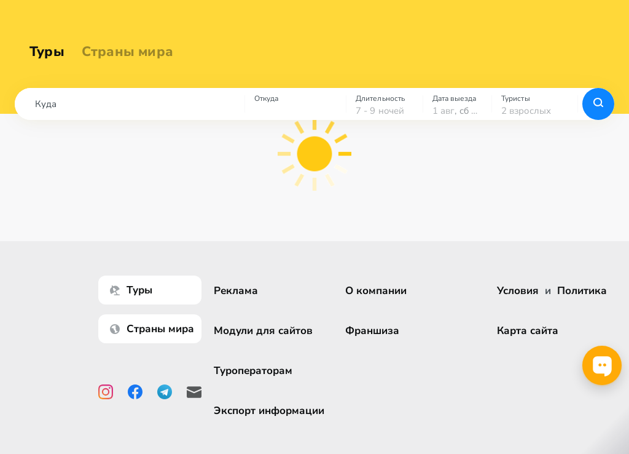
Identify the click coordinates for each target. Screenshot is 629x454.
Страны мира (127, 51)
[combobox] (129, 104)
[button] (129, 104)
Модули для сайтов (263, 331)
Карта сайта (527, 331)
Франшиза (372, 331)
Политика (582, 291)
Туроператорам (253, 371)
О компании (376, 291)
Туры (46, 51)
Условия (518, 291)
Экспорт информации (269, 411)
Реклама (236, 291)
